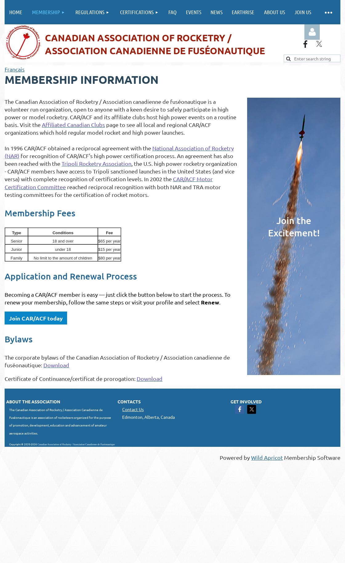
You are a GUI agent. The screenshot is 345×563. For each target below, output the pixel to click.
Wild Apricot (267, 457)
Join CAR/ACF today (36, 318)
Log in (312, 32)
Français (15, 69)
